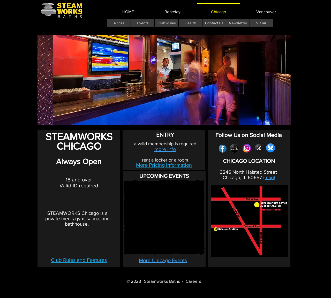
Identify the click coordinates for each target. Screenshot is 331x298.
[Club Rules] (166, 23)
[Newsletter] (238, 23)
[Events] (143, 23)
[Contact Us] (214, 23)
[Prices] (119, 23)
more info (165, 149)
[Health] (190, 23)
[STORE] (262, 23)
